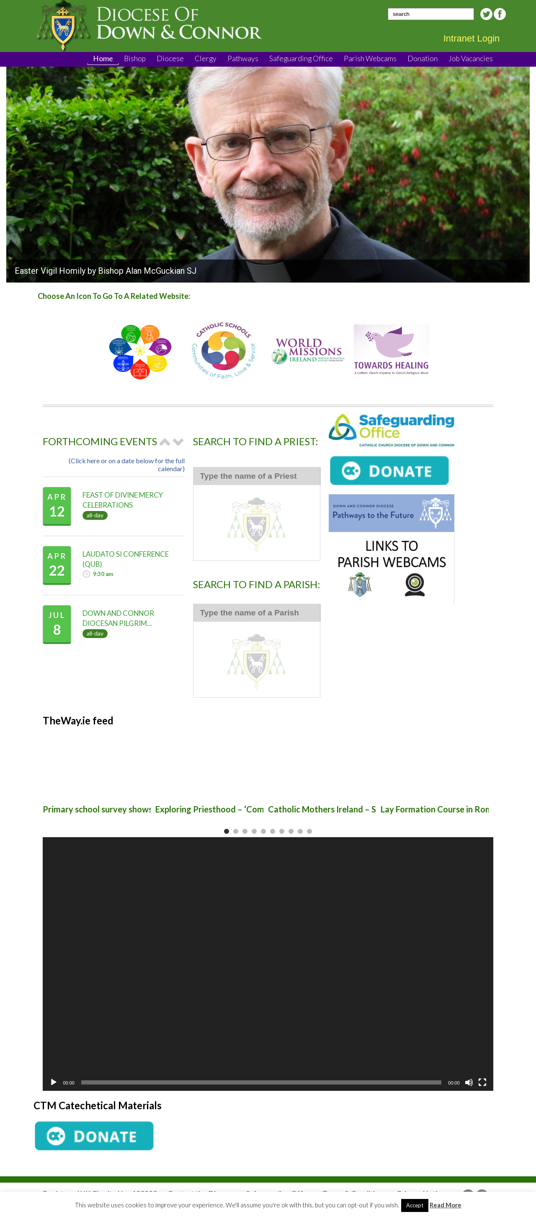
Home (103, 58)
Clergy (205, 58)
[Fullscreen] (482, 1082)
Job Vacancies (470, 58)
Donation (422, 58)
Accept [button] (414, 1205)
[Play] (53, 1082)
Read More (445, 1205)
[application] (268, 964)
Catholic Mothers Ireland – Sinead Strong (346, 809)
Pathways (242, 58)
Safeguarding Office (301, 58)
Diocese (170, 58)
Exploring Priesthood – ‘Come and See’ (228, 809)
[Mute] (469, 1082)
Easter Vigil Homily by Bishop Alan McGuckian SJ (106, 271)
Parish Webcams (370, 58)
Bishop (135, 58)
